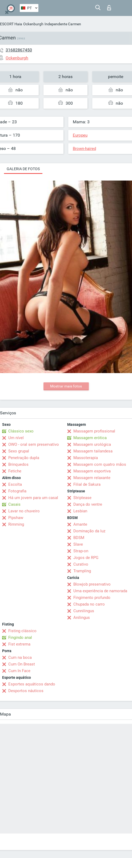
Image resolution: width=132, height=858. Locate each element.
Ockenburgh (33, 24)
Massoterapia (85, 457)
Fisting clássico (22, 630)
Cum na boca (20, 657)
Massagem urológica (92, 444)
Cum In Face (19, 670)
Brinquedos (18, 464)
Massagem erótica (90, 437)
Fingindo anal (20, 637)
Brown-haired (84, 148)
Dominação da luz (89, 531)
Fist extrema (19, 644)
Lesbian (80, 511)
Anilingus (81, 617)
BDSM (78, 537)
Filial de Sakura (87, 484)
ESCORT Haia (11, 24)
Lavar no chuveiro (24, 511)
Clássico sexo (21, 431)
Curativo (80, 564)
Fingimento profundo (91, 597)
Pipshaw (15, 517)
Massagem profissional (94, 431)
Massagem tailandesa (93, 451)
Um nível (16, 437)
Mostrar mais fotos (66, 386)
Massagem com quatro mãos (99, 464)
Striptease (82, 497)
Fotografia (17, 491)
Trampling (82, 571)
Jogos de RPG (85, 557)
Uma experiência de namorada (100, 591)
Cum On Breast (21, 664)
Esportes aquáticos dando (31, 684)
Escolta (15, 484)
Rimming (16, 524)
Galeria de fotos (23, 169)
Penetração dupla (23, 457)
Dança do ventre (87, 504)
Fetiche (14, 471)
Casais (14, 504)
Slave (78, 544)
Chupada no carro (89, 604)
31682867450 (19, 49)
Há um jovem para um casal (33, 497)
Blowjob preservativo (92, 584)
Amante (80, 524)
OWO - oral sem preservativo (33, 444)
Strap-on (80, 551)
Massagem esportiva (92, 471)
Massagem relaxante (91, 477)
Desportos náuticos (25, 690)
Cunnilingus (83, 610)
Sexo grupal (18, 451)
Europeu (80, 135)
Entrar (109, 8)
